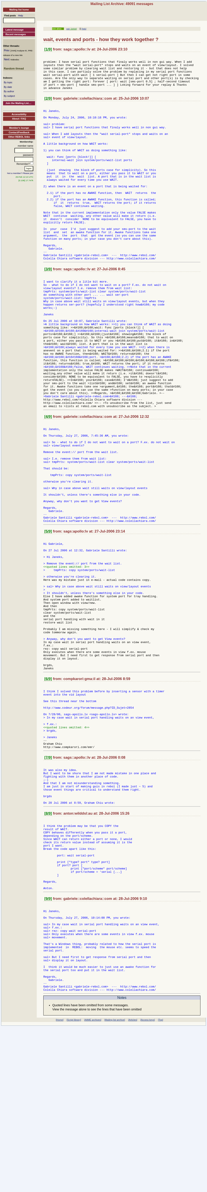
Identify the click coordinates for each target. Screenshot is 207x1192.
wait (68, 29)
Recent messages (15, 34)
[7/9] (48, 879)
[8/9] (48, 943)
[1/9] (48, 49)
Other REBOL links (19, 136)
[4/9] (48, 480)
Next (6, 59)
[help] (84, 29)
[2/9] (48, 105)
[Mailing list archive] (114, 1180)
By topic (8, 82)
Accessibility (19, 114)
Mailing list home (19, 9)
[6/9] (48, 788)
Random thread (14, 68)
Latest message (14, 29)
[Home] (59, 1180)
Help (20, 15)
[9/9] (48, 1042)
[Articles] (132, 1180)
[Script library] (74, 1180)
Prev (6, 50)
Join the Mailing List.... (18, 103)
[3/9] (48, 306)
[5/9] (48, 614)
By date (8, 87)
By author (9, 91)
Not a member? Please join (20, 173)
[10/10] (73, 29)
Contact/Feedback (19, 132)
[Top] (160, 1180)
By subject (9, 96)
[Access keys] (147, 1180)
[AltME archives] (92, 1180)
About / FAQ (19, 118)
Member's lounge (19, 128)
